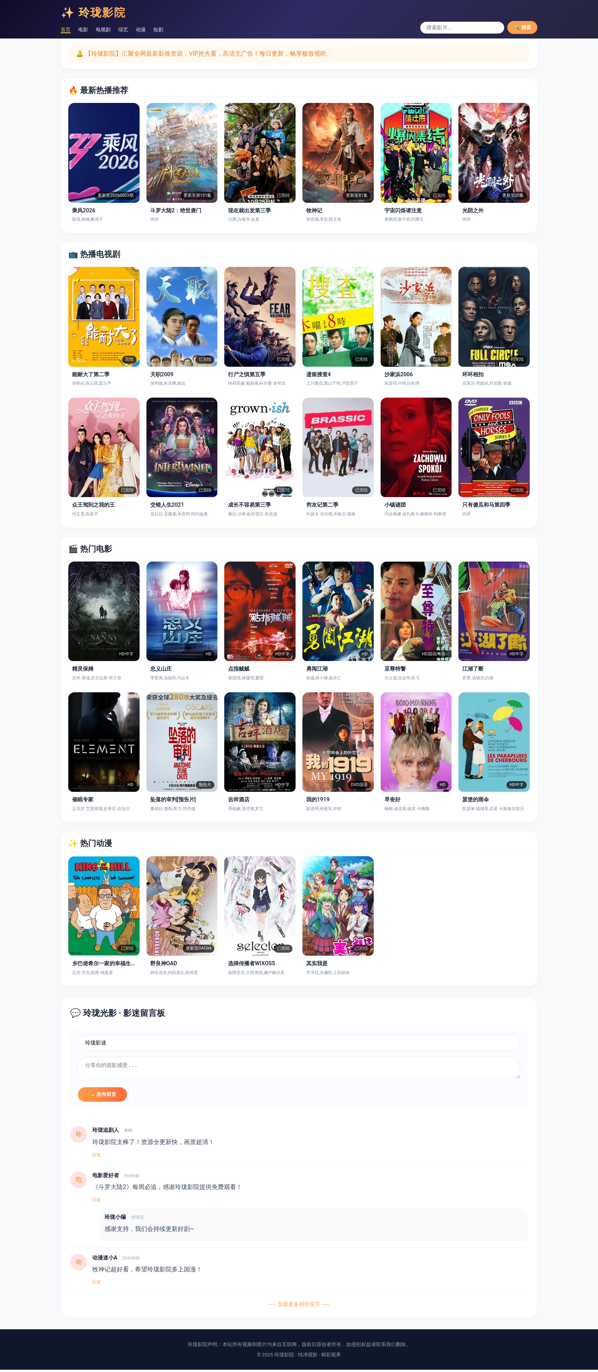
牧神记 (314, 210)
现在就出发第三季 (249, 210)
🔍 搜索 (522, 27)
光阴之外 (473, 210)
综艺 (132, 29)
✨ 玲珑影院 (93, 12)
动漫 (152, 29)
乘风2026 (83, 210)
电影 (86, 29)
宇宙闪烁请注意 (403, 210)
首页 (67, 29)
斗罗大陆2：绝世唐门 (175, 210)
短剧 (172, 29)
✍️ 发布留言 (102, 1096)
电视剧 (109, 29)
